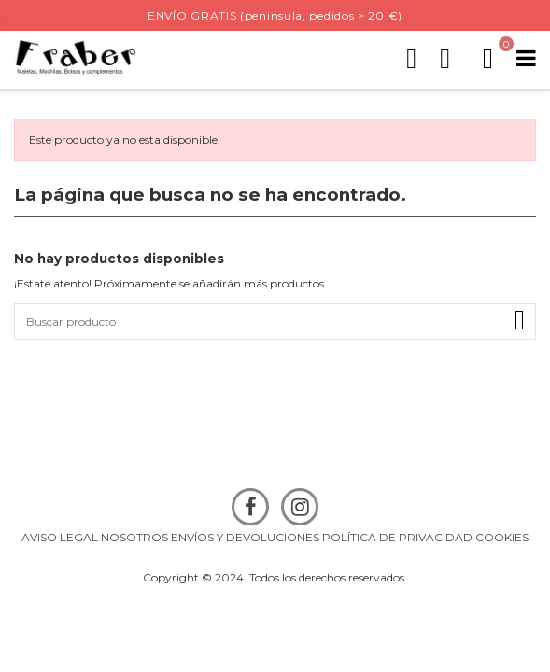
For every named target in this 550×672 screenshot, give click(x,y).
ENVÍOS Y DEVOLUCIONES (245, 537)
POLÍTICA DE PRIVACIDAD (397, 537)
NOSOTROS (134, 537)
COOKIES (502, 537)
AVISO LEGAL (59, 537)
